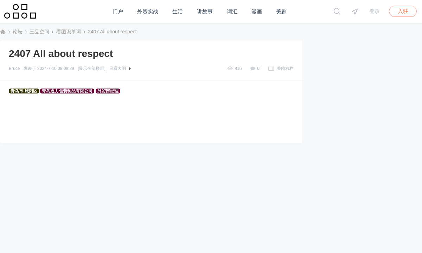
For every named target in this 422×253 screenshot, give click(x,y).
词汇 (232, 11)
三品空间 (3, 31)
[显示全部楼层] (92, 68)
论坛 (18, 31)
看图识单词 (68, 31)
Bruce (14, 68)
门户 (118, 11)
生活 (177, 11)
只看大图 (117, 68)
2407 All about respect (112, 31)
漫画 (256, 11)
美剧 (281, 11)
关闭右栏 (285, 68)
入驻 (403, 11)
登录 (374, 11)
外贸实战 (147, 11)
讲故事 (205, 11)
